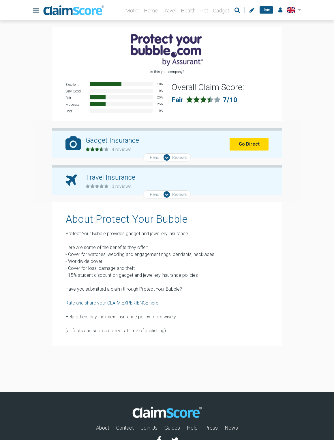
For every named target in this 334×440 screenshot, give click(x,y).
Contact (125, 428)
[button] (293, 10)
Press (211, 428)
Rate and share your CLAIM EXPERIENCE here (111, 303)
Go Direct (249, 144)
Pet (204, 11)
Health (188, 11)
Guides (172, 428)
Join (266, 10)
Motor (132, 11)
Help (192, 428)
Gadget (221, 11)
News (231, 428)
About (102, 428)
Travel (169, 11)
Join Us (149, 428)
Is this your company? (167, 72)
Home (151, 11)
